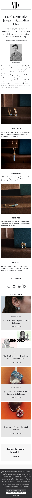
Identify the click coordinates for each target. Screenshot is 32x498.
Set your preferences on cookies (16, 490)
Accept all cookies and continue (16, 493)
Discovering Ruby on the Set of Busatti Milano (16, 428)
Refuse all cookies (16, 495)
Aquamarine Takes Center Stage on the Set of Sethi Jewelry (16, 392)
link (22, 483)
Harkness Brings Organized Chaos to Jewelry (16, 321)
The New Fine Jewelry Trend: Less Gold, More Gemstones (16, 357)
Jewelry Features (16, 327)
